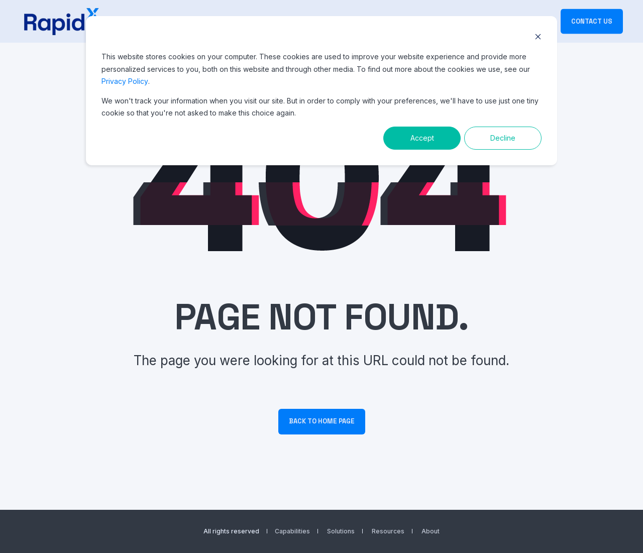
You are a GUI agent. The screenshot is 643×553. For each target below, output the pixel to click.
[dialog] (321, 90)
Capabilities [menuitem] (292, 531)
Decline (502, 138)
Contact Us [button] (591, 21)
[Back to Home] (61, 21)
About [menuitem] (430, 531)
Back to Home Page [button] (322, 421)
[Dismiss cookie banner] (538, 38)
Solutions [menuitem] (341, 531)
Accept (422, 138)
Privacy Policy (124, 81)
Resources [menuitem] (388, 531)
